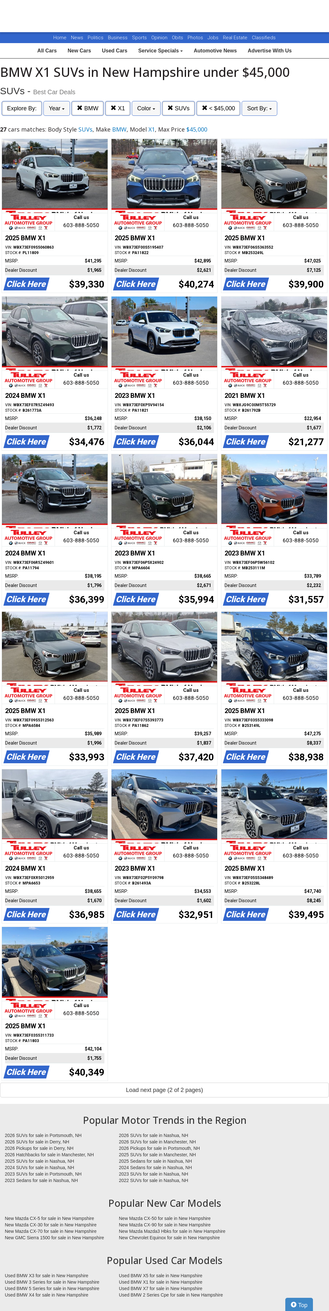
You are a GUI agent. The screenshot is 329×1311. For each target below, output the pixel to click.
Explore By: (22, 108)
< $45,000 (218, 108)
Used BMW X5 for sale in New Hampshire (160, 1275)
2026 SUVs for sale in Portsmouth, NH (43, 1135)
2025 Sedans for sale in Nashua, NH (155, 1161)
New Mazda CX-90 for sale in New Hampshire (165, 1224)
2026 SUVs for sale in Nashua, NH (153, 1135)
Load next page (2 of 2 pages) (164, 1090)
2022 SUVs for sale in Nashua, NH (153, 1180)
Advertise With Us (270, 50)
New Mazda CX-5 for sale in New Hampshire (49, 1218)
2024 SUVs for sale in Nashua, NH (39, 1167)
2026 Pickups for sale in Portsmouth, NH (159, 1148)
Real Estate (236, 38)
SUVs (178, 108)
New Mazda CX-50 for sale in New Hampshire (165, 1218)
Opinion (160, 38)
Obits (178, 38)
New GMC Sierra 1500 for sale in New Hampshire (54, 1237)
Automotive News (215, 50)
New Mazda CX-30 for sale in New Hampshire (51, 1224)
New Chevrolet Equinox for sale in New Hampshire (169, 1237)
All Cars (47, 50)
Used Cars (114, 50)
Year (57, 108)
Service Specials (160, 50)
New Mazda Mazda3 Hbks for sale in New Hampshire (172, 1231)
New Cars (79, 50)
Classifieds (264, 38)
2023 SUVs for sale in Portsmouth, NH (43, 1174)
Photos (196, 38)
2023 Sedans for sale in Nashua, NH (41, 1180)
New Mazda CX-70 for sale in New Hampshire (51, 1231)
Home (60, 38)
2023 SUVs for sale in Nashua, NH (153, 1174)
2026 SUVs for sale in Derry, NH (37, 1141)
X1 (118, 108)
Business (118, 38)
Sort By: (259, 108)
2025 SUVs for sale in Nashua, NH (39, 1161)
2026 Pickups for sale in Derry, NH (39, 1148)
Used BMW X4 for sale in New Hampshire (46, 1294)
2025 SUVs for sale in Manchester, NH (157, 1154)
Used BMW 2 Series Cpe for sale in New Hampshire (171, 1294)
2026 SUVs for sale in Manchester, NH (157, 1141)
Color (146, 108)
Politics (95, 38)
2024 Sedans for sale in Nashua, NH (155, 1167)
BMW (87, 108)
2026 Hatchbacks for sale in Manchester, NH (49, 1154)
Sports (140, 38)
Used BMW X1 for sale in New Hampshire (160, 1282)
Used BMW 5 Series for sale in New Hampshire (52, 1288)
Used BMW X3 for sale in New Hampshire (46, 1275)
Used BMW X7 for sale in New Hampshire (160, 1288)
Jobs (214, 38)
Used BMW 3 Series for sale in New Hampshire (52, 1282)
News (77, 38)
